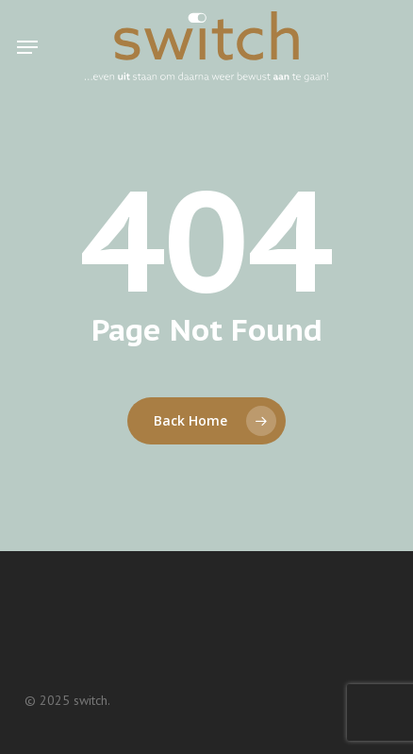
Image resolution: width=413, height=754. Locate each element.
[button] (27, 47)
